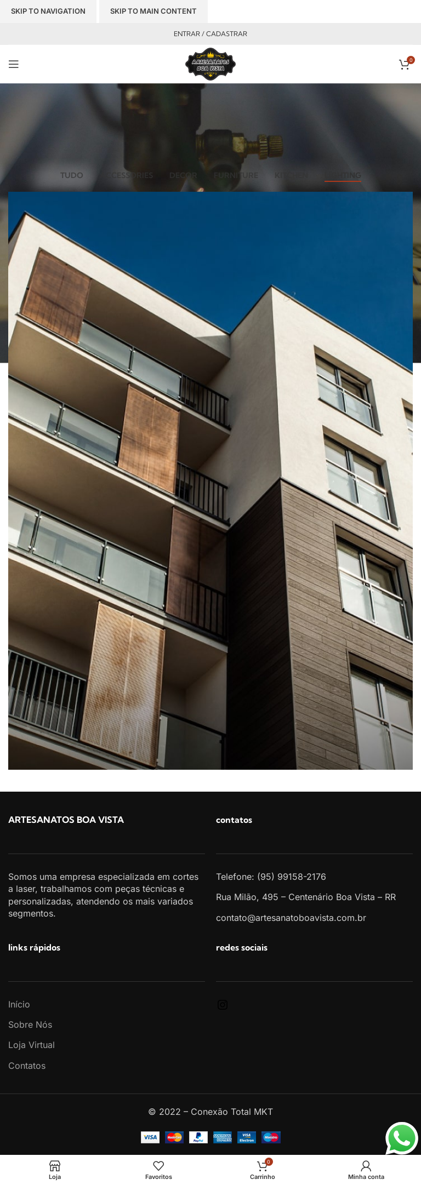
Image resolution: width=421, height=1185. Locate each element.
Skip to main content (153, 11)
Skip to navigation (48, 11)
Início (19, 1004)
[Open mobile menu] (14, 64)
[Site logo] (210, 63)
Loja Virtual (31, 1044)
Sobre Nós (30, 1024)
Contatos (26, 1065)
